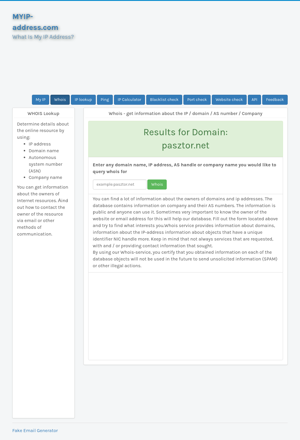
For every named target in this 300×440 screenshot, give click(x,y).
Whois (60, 99)
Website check (229, 99)
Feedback (275, 99)
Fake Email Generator (35, 430)
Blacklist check (164, 99)
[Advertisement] (185, 48)
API (255, 99)
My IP (40, 99)
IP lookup (83, 99)
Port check (197, 99)
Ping (105, 99)
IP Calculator (130, 99)
